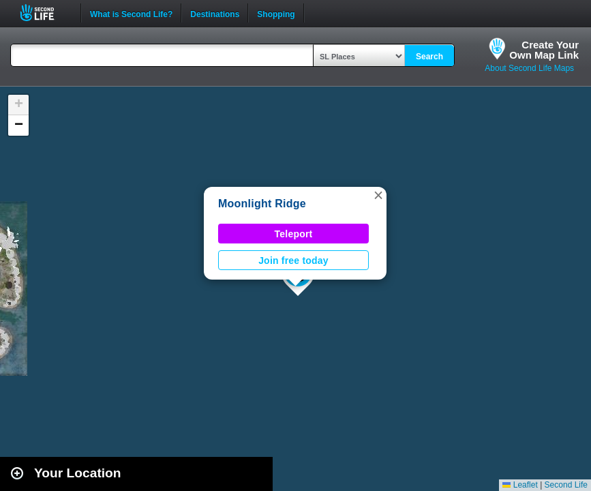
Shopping (275, 13)
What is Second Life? (131, 13)
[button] (378, 195)
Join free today (293, 260)
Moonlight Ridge (262, 203)
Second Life (44, 12)
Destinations (214, 13)
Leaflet (519, 485)
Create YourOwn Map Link (544, 50)
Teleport (294, 233)
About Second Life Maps (529, 68)
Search (429, 56)
